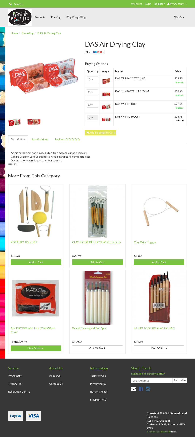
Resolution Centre (19, 391)
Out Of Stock (97, 348)
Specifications (39, 139)
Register (159, 3)
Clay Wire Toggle (145, 242)
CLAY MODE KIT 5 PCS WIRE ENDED (96, 242)
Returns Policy (98, 391)
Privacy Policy (98, 383)
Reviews (67, 139)
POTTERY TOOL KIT (24, 242)
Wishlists (136, 3)
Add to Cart (36, 262)
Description (18, 139)
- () (179, 17)
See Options (35, 348)
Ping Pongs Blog (76, 17)
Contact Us (56, 383)
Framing (56, 17)
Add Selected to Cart (100, 132)
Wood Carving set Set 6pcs (89, 328)
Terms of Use (98, 375)
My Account (15, 375)
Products (40, 17)
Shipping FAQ (98, 399)
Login (148, 3)
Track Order (15, 383)
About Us (55, 375)
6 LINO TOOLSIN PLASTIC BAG (154, 328)
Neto (173, 431)
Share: (95, 52)
